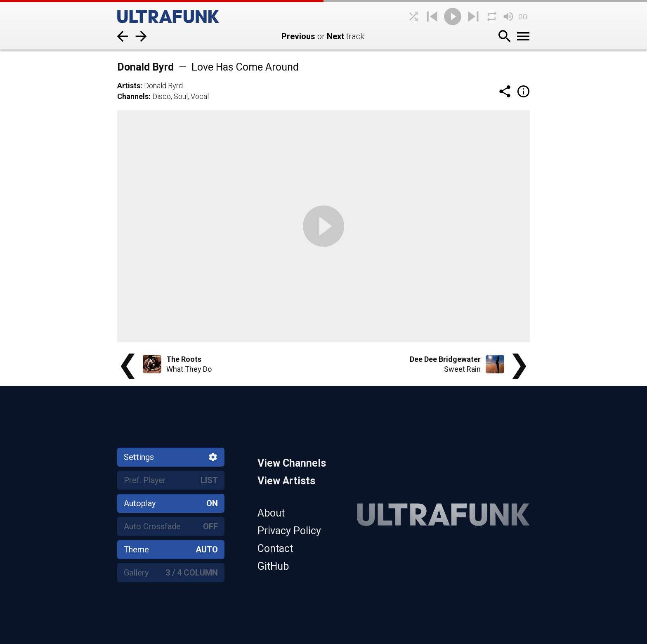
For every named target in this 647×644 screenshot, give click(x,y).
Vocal (200, 96)
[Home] (179, 16)
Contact (275, 548)
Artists (128, 85)
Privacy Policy (289, 531)
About (271, 513)
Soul (181, 96)
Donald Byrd (163, 85)
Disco (161, 96)
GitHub (273, 566)
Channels (133, 96)
